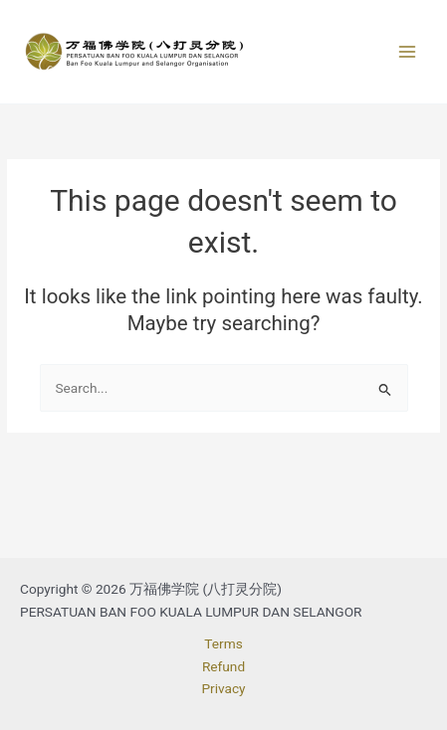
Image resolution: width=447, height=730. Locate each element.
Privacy (223, 688)
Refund (223, 666)
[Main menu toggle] (407, 52)
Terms (223, 643)
